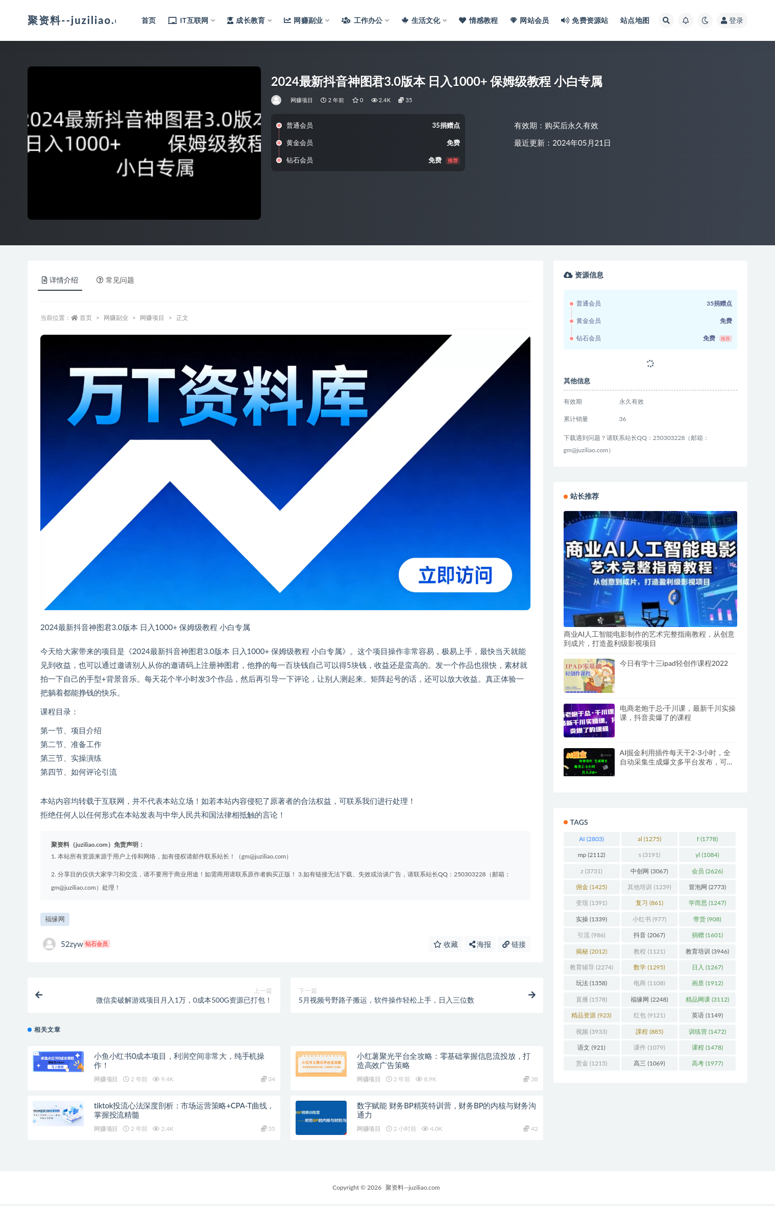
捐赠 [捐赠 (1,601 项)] (707, 935)
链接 (514, 944)
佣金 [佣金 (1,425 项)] (591, 887)
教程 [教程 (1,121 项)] (649, 951)
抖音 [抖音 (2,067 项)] (649, 935)
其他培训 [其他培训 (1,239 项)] (649, 887)
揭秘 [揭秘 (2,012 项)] (591, 951)
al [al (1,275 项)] (649, 839)
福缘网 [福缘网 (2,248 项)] (649, 999)
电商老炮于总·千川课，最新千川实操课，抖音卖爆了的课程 (678, 713)
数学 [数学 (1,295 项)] (649, 967)
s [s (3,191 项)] (650, 855)
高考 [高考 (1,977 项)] (707, 1063)
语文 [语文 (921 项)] (591, 1047)
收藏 (445, 944)
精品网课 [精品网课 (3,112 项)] (707, 999)
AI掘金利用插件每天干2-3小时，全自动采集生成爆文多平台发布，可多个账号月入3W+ (677, 761)
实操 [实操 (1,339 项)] (591, 919)
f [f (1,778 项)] (707, 839)
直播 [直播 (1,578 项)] (591, 999)
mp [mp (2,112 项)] (592, 855)
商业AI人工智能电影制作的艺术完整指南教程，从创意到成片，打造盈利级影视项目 (649, 638)
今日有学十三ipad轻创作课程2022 (674, 663)
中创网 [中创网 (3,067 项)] (649, 871)
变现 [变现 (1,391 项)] (591, 903)
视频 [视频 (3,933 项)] (591, 1031)
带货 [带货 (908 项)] (707, 919)
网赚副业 (116, 317)
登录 (732, 20)
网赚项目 (301, 100)
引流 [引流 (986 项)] (591, 935)
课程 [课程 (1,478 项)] (707, 1047)
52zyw (76, 944)
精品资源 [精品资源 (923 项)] (591, 1015)
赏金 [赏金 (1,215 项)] (591, 1063)
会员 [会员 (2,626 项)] (707, 871)
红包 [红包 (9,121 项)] (649, 1015)
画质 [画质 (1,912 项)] (707, 983)
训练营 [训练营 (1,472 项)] (707, 1031)
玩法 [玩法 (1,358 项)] (591, 983)
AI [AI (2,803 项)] (591, 839)
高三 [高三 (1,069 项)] (649, 1063)
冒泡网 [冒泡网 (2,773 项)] (707, 887)
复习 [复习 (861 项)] (649, 903)
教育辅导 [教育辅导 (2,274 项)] (591, 967)
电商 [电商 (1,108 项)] (649, 983)
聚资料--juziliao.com (412, 1189)
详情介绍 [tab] (60, 279)
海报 (480, 944)
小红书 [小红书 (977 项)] (649, 919)
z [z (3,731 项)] (591, 871)
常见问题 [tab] (115, 279)
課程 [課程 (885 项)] (649, 1031)
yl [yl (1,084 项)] (707, 855)
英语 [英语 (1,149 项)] (707, 1015)
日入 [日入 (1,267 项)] (707, 967)
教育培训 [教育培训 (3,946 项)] (707, 951)
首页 (86, 317)
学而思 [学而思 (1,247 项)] (707, 903)
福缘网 (55, 919)
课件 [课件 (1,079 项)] (649, 1047)
